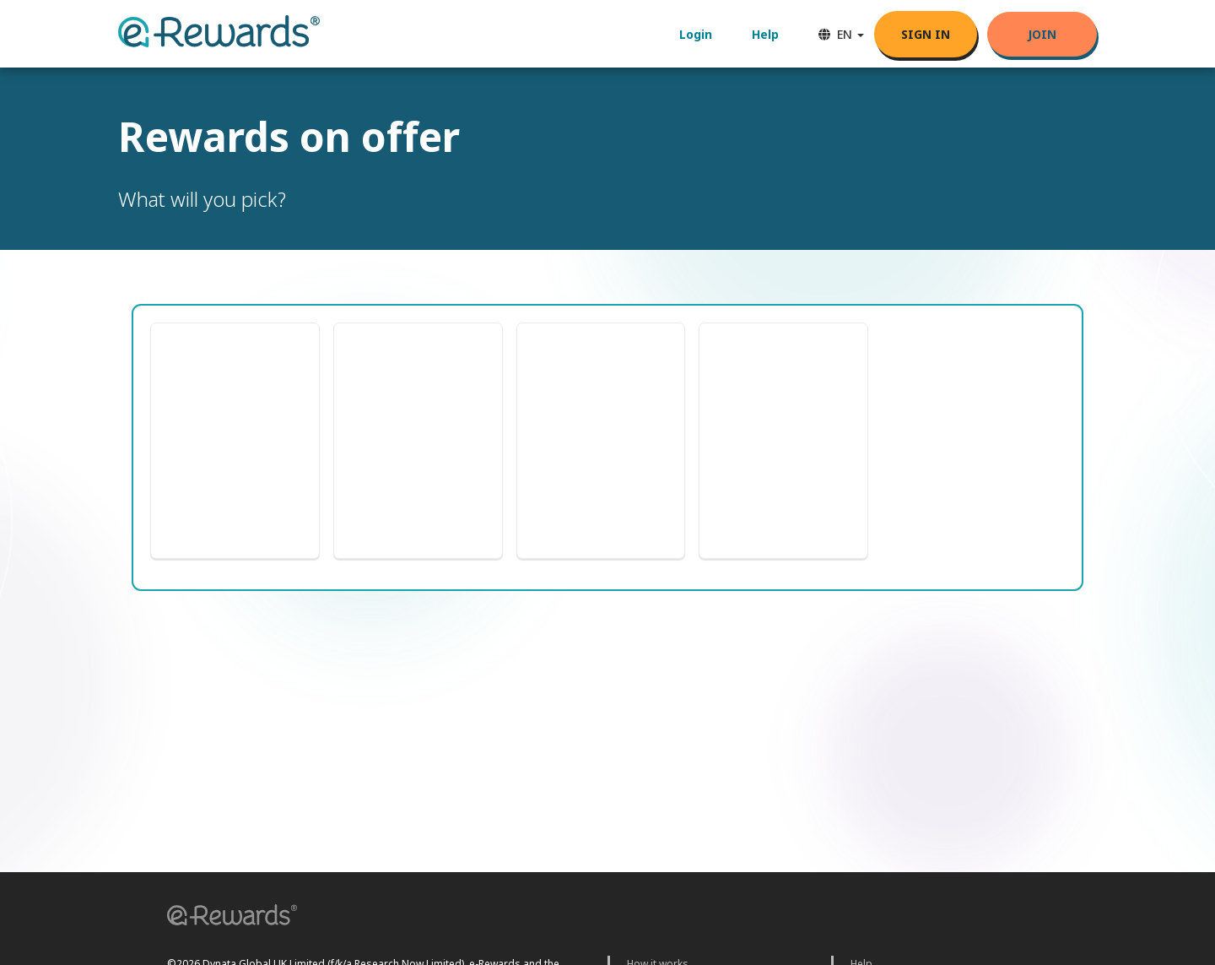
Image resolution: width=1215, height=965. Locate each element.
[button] (226, 917)
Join (1042, 34)
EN (841, 34)
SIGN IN (925, 34)
